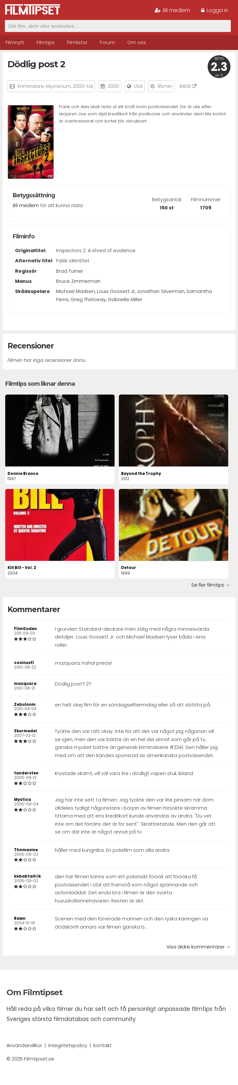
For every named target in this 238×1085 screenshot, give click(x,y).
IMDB (188, 86)
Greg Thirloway (88, 299)
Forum (107, 42)
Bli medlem (172, 10)
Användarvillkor (24, 1045)
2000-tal (83, 86)
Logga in (214, 10)
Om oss (136, 42)
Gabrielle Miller (125, 299)
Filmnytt (15, 42)
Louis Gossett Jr (116, 291)
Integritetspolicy (67, 1045)
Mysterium (58, 86)
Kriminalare (31, 86)
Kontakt (102, 1045)
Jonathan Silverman (160, 291)
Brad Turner (69, 271)
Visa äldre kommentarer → (198, 947)
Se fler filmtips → (210, 585)
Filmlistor (77, 42)
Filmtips (46, 42)
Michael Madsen (75, 291)
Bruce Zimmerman (78, 281)
